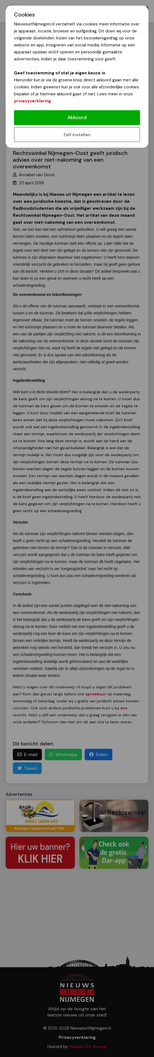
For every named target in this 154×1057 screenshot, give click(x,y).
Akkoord (77, 117)
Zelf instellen (77, 135)
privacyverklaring (32, 101)
